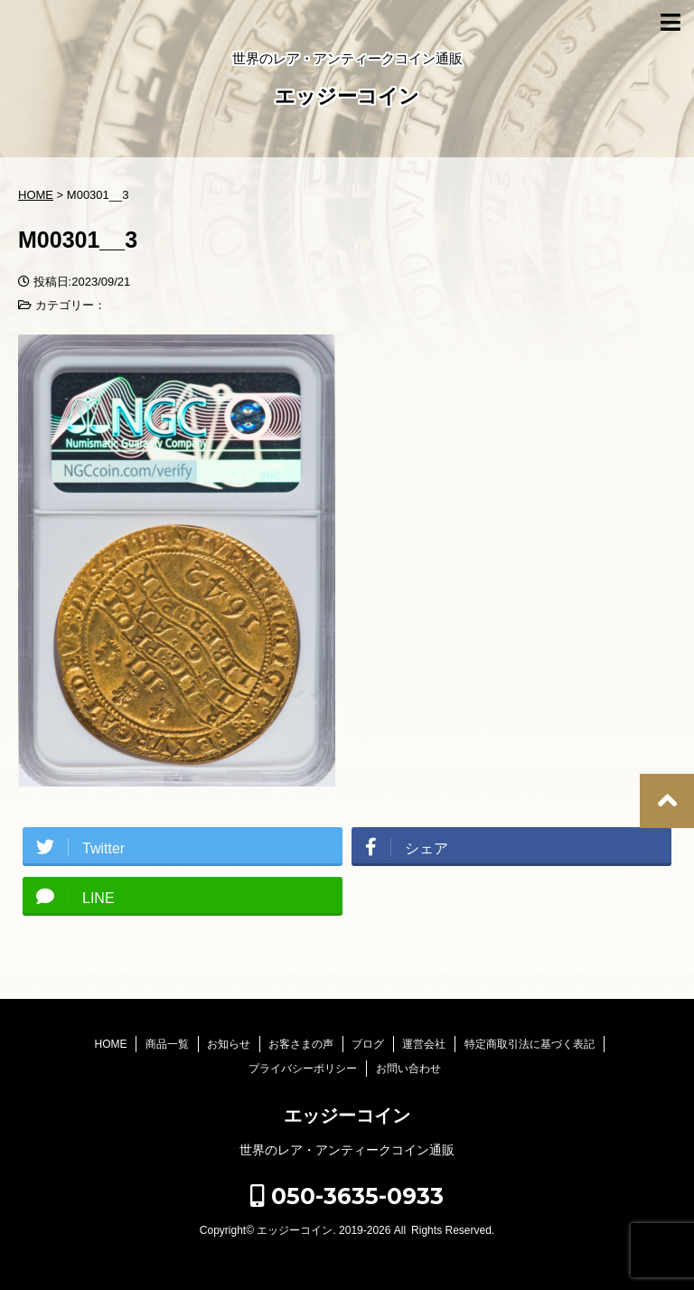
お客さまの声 (300, 1044)
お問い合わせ (408, 1068)
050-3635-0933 (347, 1196)
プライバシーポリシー (303, 1068)
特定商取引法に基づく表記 (529, 1044)
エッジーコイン (347, 98)
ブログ (368, 1044)
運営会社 (423, 1044)
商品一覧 (167, 1044)
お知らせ (228, 1044)
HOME (110, 1044)
